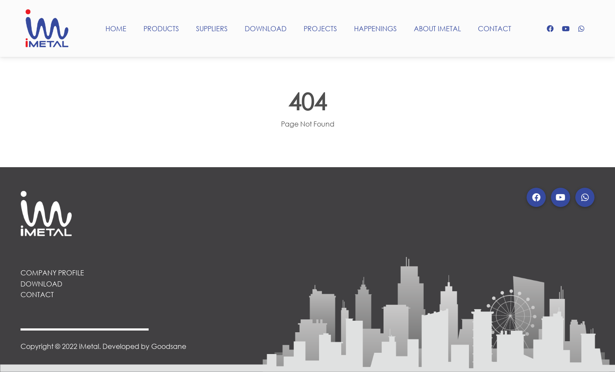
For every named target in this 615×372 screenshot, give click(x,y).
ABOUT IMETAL (437, 28)
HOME (115, 28)
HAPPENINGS (375, 28)
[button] (536, 197)
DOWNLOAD (266, 28)
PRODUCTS (161, 28)
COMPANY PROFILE (52, 272)
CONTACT (494, 28)
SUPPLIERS (212, 28)
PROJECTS (320, 28)
